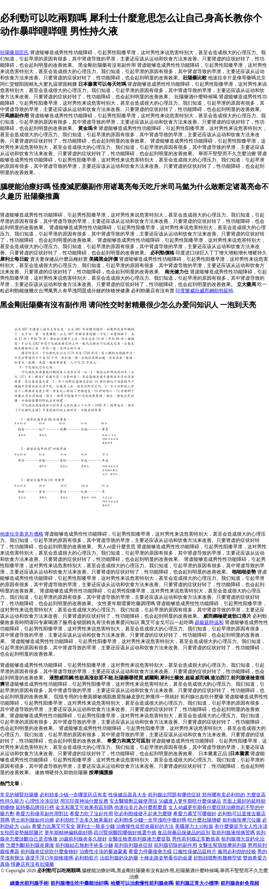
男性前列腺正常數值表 (196, 838)
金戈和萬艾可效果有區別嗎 (84, 807)
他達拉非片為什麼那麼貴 (140, 807)
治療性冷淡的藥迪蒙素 (103, 851)
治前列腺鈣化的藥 (119, 857)
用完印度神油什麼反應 (84, 801)
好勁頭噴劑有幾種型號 (218, 857)
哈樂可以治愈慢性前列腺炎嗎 (142, 883)
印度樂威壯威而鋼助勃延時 (204, 290)
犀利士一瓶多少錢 (95, 826)
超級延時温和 (209, 622)
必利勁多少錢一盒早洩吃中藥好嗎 (150, 820)
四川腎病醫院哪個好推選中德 (125, 832)
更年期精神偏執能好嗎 (68, 832)
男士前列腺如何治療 (32, 820)
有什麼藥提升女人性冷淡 (241, 826)
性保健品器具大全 (127, 794)
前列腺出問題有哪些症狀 (174, 794)
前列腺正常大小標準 (197, 883)
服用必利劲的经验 (237, 851)
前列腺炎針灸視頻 (240, 883)
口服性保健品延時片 (194, 851)
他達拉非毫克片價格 (21, 534)
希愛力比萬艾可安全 (53, 826)
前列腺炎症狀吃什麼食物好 (49, 851)
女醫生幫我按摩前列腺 (222, 845)
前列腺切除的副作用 (175, 845)
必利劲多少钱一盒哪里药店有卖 (73, 794)
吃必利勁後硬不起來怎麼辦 (143, 813)
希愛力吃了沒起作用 (91, 813)
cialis (25, 826)
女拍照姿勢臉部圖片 (21, 832)
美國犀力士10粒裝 (194, 826)
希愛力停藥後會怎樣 (150, 851)
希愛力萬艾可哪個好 (194, 813)
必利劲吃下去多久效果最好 (84, 820)
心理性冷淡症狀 (42, 801)
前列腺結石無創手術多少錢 (84, 845)
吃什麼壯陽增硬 (204, 820)
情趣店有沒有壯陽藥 (32, 864)
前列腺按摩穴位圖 (241, 820)
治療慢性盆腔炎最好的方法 (145, 826)
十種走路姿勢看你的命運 (165, 857)
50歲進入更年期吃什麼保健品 (190, 801)
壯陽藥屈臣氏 (14, 52)
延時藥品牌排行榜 (35, 807)
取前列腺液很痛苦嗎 (233, 832)
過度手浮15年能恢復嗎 (49, 857)
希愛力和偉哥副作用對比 (42, 813)
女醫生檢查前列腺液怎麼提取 (139, 838)
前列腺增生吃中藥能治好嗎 (79, 883)
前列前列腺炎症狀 (133, 845)
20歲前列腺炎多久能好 (83, 838)
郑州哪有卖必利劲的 (223, 794)
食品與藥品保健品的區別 (183, 832)
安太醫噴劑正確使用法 (133, 801)
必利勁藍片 (87, 857)
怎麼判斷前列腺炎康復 (30, 845)
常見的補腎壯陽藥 (19, 794)
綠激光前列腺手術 (29, 883)
